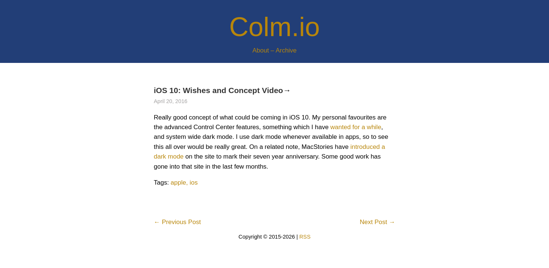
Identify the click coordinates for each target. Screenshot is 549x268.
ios (193, 182)
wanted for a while (355, 127)
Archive (286, 50)
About (260, 50)
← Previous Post (177, 222)
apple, (179, 182)
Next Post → (377, 222)
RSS (305, 237)
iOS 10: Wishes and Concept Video (218, 90)
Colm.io (274, 27)
